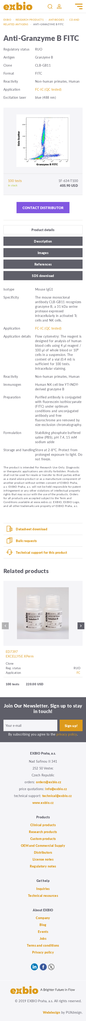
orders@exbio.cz (48, 782)
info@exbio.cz (56, 788)
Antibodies (56, 19)
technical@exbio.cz (57, 795)
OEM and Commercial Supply (43, 845)
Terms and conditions (43, 945)
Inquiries (43, 888)
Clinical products (43, 824)
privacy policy (66, 734)
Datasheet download (31, 529)
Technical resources (43, 895)
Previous (5, 627)
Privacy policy (43, 952)
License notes (43, 859)
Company (43, 917)
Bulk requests (26, 540)
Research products (30, 19)
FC (78, 672)
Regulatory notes (43, 866)
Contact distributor (43, 207)
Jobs (43, 938)
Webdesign (51, 1012)
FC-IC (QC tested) (48, 89)
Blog (43, 924)
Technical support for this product (41, 552)
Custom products (43, 838)
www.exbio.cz (43, 802)
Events (43, 931)
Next (81, 627)
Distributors (43, 852)
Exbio (7, 19)
